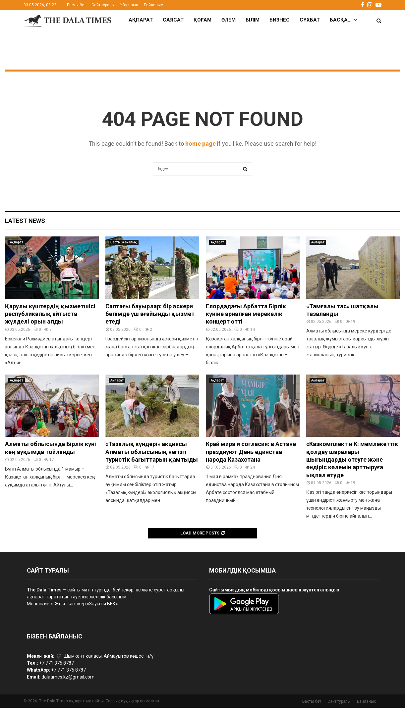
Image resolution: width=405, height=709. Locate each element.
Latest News (25, 222)
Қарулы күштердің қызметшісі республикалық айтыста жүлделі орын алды (50, 315)
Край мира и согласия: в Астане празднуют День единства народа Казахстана (251, 453)
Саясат (173, 20)
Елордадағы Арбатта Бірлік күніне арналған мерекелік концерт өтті (246, 315)
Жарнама (129, 5)
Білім (253, 20)
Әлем (228, 20)
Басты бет (76, 5)
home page (200, 144)
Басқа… (341, 20)
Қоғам (202, 20)
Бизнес (279, 20)
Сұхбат (310, 20)
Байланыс (153, 5)
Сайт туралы (103, 5)
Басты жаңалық (123, 243)
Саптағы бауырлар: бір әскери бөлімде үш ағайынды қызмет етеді (150, 315)
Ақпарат (141, 20)
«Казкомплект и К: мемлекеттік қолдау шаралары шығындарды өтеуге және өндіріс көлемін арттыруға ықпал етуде (352, 461)
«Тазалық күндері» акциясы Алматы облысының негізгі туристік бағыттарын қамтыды (151, 453)
